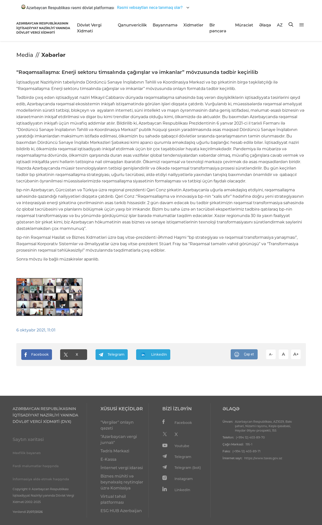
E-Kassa (108, 459)
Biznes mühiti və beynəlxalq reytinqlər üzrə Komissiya (121, 482)
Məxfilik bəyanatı (27, 453)
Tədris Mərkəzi (114, 451)
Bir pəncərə (217, 28)
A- (271, 354)
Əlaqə (265, 25)
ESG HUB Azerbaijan (121, 510)
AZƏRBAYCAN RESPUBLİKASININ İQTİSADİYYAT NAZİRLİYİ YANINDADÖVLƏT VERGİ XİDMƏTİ (43, 28)
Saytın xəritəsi (28, 439)
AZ (280, 25)
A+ (296, 354)
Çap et (244, 354)
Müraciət (244, 25)
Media (24, 55)
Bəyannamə (165, 25)
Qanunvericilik (132, 25)
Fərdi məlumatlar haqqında (36, 466)
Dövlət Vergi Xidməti (89, 28)
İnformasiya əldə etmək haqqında (41, 479)
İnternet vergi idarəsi (121, 467)
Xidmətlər (193, 25)
